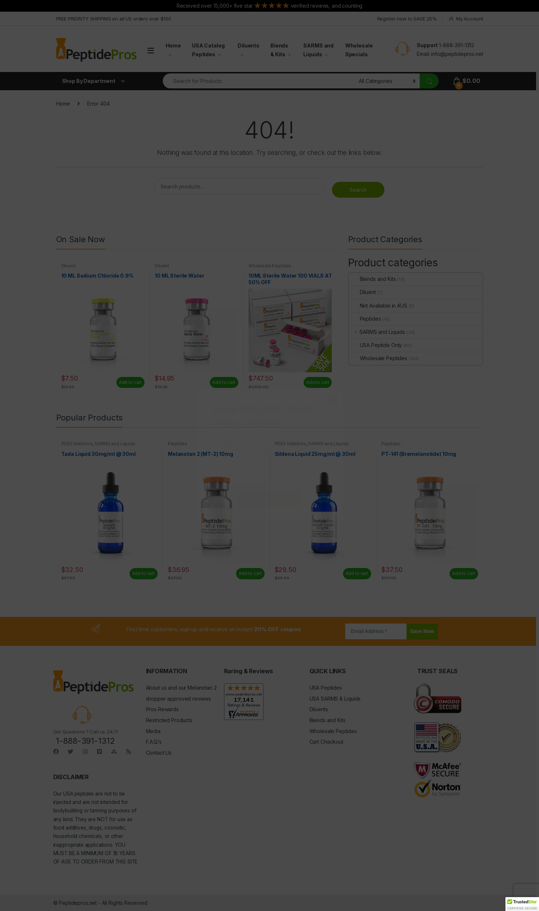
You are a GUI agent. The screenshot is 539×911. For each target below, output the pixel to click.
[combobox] (259, 80)
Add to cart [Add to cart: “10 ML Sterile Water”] (223, 382)
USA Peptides (325, 688)
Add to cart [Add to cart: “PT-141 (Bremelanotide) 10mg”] (463, 573)
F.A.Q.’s (154, 742)
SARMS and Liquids (318, 49)
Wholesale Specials (359, 49)
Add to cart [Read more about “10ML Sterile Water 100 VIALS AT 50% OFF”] (317, 382)
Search (358, 190)
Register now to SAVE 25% (407, 19)
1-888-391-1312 (456, 45)
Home (173, 45)
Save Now (422, 631)
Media (153, 731)
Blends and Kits (372, 279)
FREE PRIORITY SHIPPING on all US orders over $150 (113, 19)
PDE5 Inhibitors (77, 443)
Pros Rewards (162, 709)
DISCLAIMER (71, 777)
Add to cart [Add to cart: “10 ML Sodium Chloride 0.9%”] (130, 382)
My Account (465, 19)
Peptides (365, 319)
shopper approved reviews (178, 698)
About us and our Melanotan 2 (181, 688)
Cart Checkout (326, 742)
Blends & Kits (279, 49)
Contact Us (159, 753)
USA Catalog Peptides (208, 49)
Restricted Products (169, 720)
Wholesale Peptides (270, 265)
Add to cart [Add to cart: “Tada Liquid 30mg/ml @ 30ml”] (143, 573)
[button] (522, 904)
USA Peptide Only (375, 345)
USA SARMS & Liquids (335, 698)
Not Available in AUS (378, 305)
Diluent (68, 265)
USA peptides (78, 794)
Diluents (248, 45)
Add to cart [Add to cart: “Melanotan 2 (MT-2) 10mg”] (250, 573)
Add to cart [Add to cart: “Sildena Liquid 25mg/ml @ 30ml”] (357, 573)
